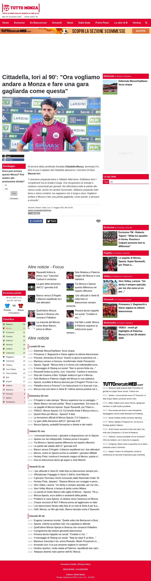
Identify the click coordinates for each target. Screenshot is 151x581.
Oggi (106, 182)
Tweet (51, 221)
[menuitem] (146, 23)
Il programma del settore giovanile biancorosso (58, 531)
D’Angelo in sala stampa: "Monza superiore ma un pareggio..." (66, 400)
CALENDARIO (82, 569)
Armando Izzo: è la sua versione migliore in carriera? (61, 545)
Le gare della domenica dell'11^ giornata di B (57, 421)
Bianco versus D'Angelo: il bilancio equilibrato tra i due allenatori (49, 299)
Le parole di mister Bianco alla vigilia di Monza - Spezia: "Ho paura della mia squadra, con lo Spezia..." (86, 492)
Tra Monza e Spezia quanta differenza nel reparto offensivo (86, 287)
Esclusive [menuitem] (19, 22)
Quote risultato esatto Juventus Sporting (125, 418)
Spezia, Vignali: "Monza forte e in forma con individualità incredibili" (68, 365)
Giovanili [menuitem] (57, 22)
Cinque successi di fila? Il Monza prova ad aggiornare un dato (65, 502)
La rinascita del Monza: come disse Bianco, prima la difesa (48, 325)
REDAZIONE (68, 569)
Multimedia (110, 322)
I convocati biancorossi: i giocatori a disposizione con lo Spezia (66, 435)
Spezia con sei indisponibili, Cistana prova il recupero (61, 439)
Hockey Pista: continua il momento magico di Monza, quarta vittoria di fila (71, 456)
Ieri (111, 182)
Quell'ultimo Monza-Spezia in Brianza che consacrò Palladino (47, 314)
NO (6, 189)
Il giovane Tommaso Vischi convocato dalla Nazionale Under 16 (66, 478)
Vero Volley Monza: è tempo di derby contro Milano (60, 488)
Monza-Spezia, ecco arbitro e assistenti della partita (60, 495)
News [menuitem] (70, 22)
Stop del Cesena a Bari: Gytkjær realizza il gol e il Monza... (64, 375)
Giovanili (109, 299)
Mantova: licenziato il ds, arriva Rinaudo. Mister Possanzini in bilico (68, 541)
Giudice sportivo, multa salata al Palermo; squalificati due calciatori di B (70, 548)
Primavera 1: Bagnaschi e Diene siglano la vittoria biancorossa (66, 354)
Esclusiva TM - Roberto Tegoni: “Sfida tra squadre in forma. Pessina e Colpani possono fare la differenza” (133, 239)
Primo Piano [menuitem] (102, 22)
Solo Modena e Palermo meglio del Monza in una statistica (87, 275)
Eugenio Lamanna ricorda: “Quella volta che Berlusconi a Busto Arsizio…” (72, 520)
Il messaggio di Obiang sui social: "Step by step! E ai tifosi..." (65, 538)
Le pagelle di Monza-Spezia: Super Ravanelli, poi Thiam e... (65, 407)
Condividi (35, 221)
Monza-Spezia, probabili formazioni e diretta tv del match (63, 424)
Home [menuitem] (5, 22)
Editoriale (109, 76)
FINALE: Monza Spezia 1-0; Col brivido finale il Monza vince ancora (69, 410)
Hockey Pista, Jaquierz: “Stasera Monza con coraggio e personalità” (69, 481)
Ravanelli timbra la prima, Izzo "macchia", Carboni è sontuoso (47, 275)
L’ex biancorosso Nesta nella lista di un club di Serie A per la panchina (70, 506)
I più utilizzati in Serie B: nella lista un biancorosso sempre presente (68, 471)
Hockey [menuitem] (137, 22)
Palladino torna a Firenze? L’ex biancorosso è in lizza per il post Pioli (69, 385)
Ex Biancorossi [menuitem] (38, 22)
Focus (38, 207)
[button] (14, 193)
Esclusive (109, 227)
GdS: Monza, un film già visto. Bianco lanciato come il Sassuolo (66, 509)
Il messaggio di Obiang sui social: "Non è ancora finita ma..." (65, 368)
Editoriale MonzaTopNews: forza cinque (54, 351)
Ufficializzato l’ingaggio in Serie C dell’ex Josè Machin (61, 474)
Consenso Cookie (68, 564)
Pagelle (108, 253)
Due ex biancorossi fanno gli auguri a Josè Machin (60, 460)
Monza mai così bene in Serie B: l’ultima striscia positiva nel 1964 (67, 389)
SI (6, 185)
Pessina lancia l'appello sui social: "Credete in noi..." (87, 314)
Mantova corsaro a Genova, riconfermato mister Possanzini (64, 361)
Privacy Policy (84, 564)
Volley (107, 276)
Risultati (14, 198)
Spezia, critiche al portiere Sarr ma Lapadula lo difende (62, 524)
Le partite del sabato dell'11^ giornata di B (55, 446)
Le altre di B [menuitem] (121, 22)
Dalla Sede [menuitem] (84, 22)
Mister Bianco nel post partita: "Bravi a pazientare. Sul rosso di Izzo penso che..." (75, 403)
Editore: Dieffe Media (75, 574)
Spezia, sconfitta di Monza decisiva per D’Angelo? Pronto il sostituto (69, 382)
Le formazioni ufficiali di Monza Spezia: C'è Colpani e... (62, 417)
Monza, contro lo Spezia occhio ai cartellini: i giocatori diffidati (65, 453)
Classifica (8, 319)
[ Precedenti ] (13, 313)
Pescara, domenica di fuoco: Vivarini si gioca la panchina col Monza (69, 358)
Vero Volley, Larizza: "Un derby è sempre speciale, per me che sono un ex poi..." (75, 485)
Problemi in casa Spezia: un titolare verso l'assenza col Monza (66, 499)
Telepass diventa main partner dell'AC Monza (57, 552)
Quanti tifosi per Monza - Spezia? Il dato (54, 414)
